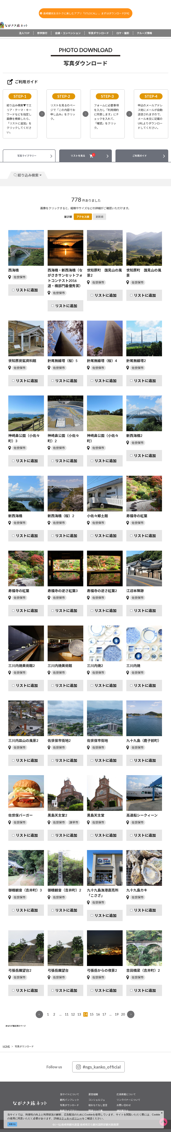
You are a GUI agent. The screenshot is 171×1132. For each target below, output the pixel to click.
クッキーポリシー (71, 1118)
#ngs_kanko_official (98, 1067)
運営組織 (93, 1094)
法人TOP (24, 33)
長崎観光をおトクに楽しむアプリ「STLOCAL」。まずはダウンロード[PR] (84, 13)
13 (79, 1014)
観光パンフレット (69, 1099)
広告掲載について (126, 1094)
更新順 (99, 216)
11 (67, 1014)
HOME (6, 1046)
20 (123, 1014)
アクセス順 (82, 216)
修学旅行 (42, 33)
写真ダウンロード (98, 33)
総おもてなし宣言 (97, 1105)
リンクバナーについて (128, 1099)
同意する (12, 1124)
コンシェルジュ (96, 1099)
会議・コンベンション (68, 33)
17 (104, 1014)
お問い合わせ (124, 1105)
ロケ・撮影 (122, 33)
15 (92, 1014)
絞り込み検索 (28, 175)
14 (85, 1014)
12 (73, 1014)
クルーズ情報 (144, 33)
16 (98, 1014)
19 (117, 1014)
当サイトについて (69, 1094)
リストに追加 (27, 290)
